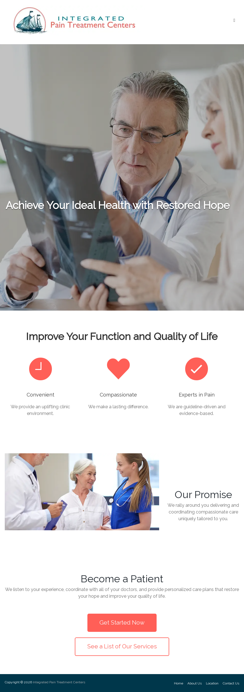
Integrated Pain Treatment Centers (59, 682)
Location (212, 683)
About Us (194, 683)
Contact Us (231, 683)
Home (178, 683)
